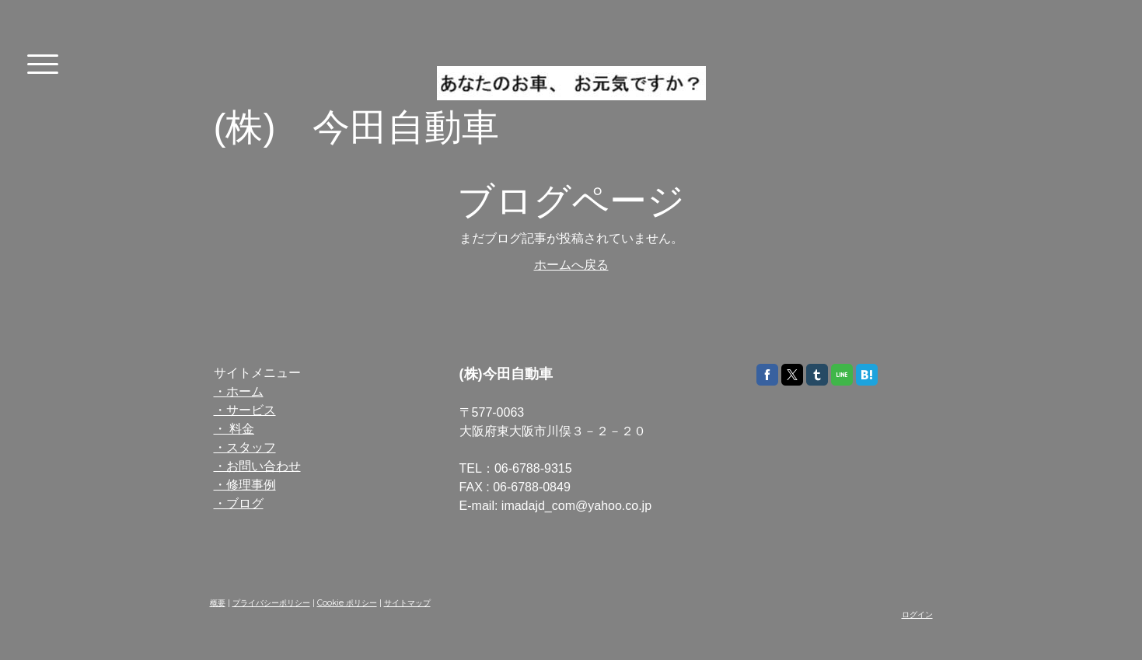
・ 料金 (234, 428)
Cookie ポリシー (347, 603)
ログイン (917, 614)
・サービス (245, 410)
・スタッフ (245, 447)
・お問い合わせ (257, 466)
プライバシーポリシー (271, 603)
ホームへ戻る (571, 264)
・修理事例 (245, 484)
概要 (217, 603)
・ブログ (239, 503)
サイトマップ (407, 603)
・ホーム (239, 391)
